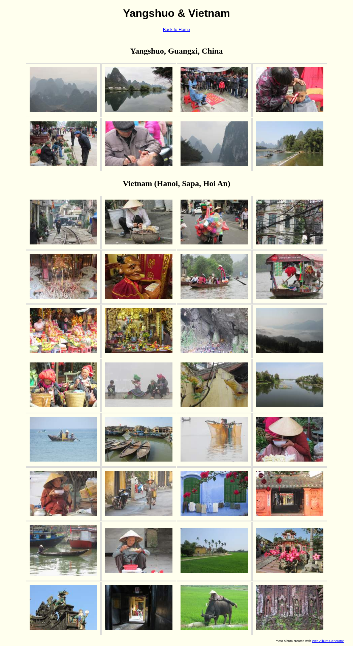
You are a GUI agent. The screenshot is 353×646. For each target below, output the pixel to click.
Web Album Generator (328, 641)
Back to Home (176, 29)
